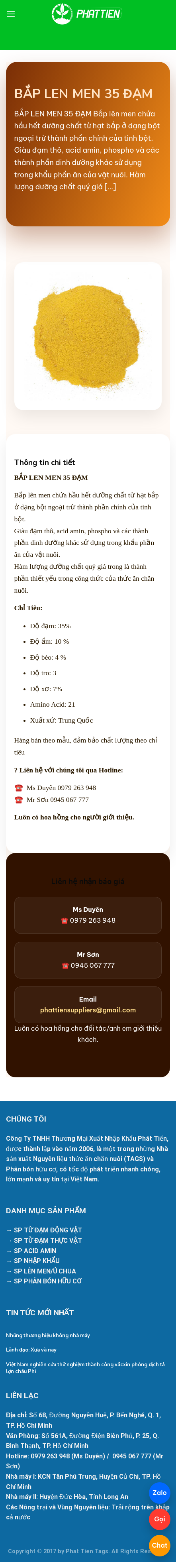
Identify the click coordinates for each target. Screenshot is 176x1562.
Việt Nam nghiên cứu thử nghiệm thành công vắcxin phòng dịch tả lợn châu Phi (85, 1368)
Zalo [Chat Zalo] (160, 1493)
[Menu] (11, 14)
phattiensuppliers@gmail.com (88, 1010)
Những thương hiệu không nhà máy (48, 1335)
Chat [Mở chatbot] (159, 1545)
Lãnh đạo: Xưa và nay (31, 1350)
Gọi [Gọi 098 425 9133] (159, 1519)
